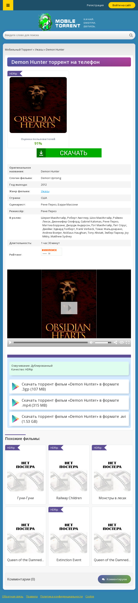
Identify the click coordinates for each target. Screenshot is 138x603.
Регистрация (95, 5)
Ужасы (45, 191)
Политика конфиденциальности (61, 596)
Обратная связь (12, 596)
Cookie (89, 596)
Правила (32, 596)
